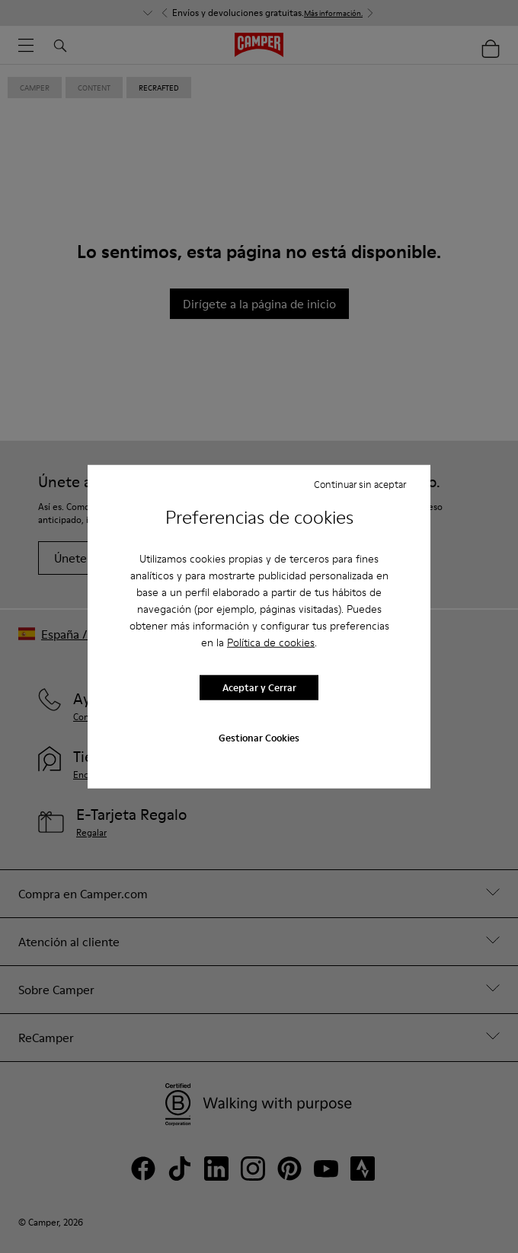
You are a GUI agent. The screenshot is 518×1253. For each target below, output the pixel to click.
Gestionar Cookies (259, 737)
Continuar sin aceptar (360, 484)
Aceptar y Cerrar (259, 687)
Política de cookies (271, 641)
